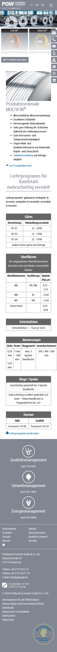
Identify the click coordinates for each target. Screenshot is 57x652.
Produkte (7, 532)
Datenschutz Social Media (15, 611)
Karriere (6, 540)
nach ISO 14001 (28, 492)
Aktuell (32, 528)
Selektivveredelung (23, 155)
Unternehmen (9, 528)
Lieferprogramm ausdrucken (22, 433)
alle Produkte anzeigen (15, 59)
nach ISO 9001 (28, 466)
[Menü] (51, 5)
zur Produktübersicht (19, 165)
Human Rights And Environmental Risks (23, 603)
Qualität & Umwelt (38, 536)
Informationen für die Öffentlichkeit (20, 599)
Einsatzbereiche (37, 532)
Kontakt (33, 540)
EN (37, 4)
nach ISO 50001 (28, 517)
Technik (6, 536)
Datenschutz (8, 615)
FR (42, 4)
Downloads (8, 607)
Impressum (8, 619)
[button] (5, 18)
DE (31, 4)
